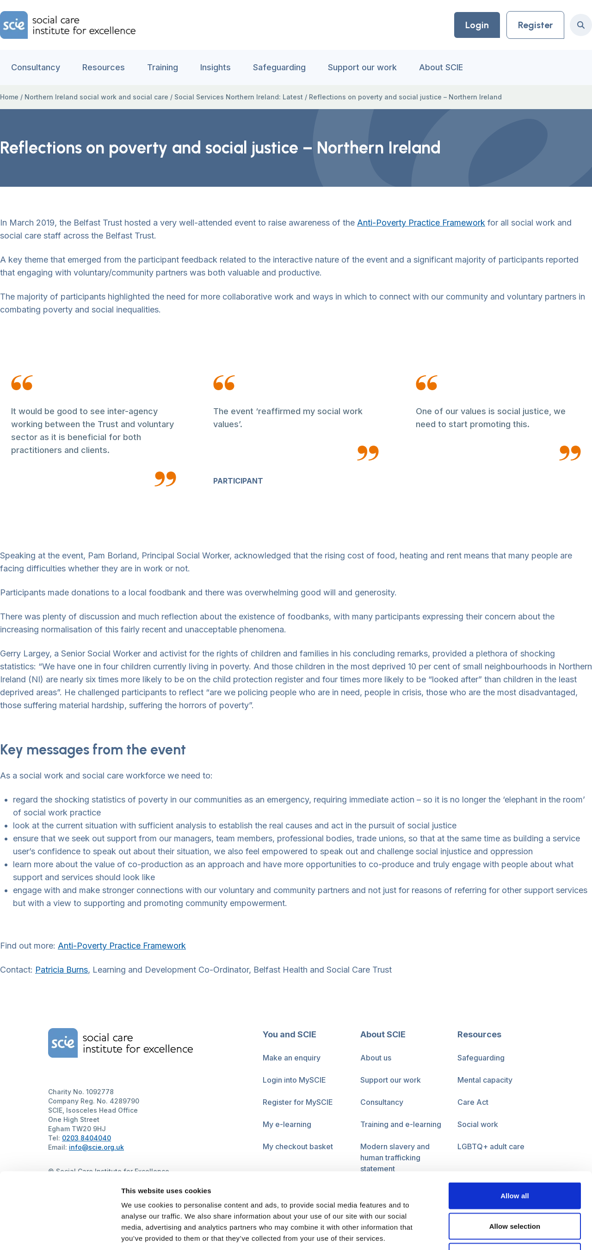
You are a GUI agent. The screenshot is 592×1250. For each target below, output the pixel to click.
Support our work (362, 67)
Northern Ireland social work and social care (96, 97)
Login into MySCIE (294, 1080)
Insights (215, 67)
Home (9, 97)
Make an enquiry (292, 1057)
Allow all (514, 1129)
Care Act (472, 1102)
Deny (514, 1189)
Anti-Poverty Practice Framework (421, 222)
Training (162, 67)
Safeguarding (279, 67)
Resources (103, 67)
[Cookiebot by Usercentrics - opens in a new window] (59, 1232)
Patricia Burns (61, 969)
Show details (485, 1232)
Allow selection (515, 1159)
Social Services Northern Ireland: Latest (238, 97)
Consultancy (35, 67)
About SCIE (441, 67)
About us (375, 1057)
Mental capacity (484, 1080)
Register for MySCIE (298, 1102)
